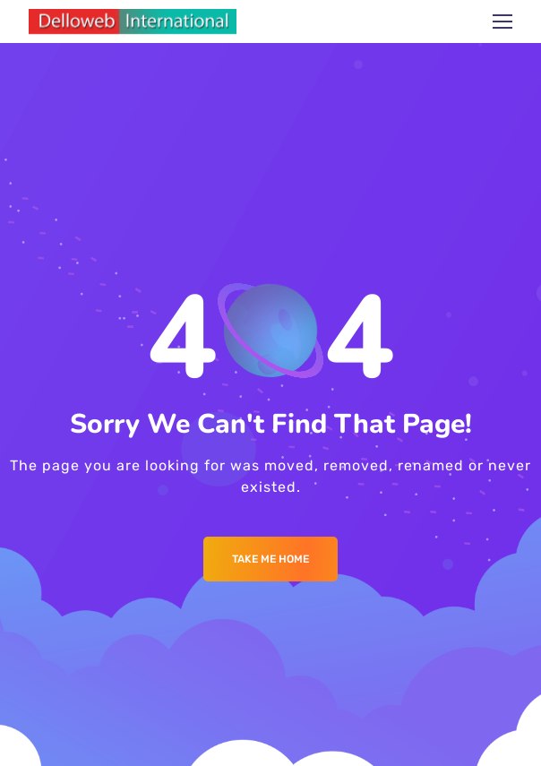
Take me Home (270, 559)
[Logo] (132, 21)
